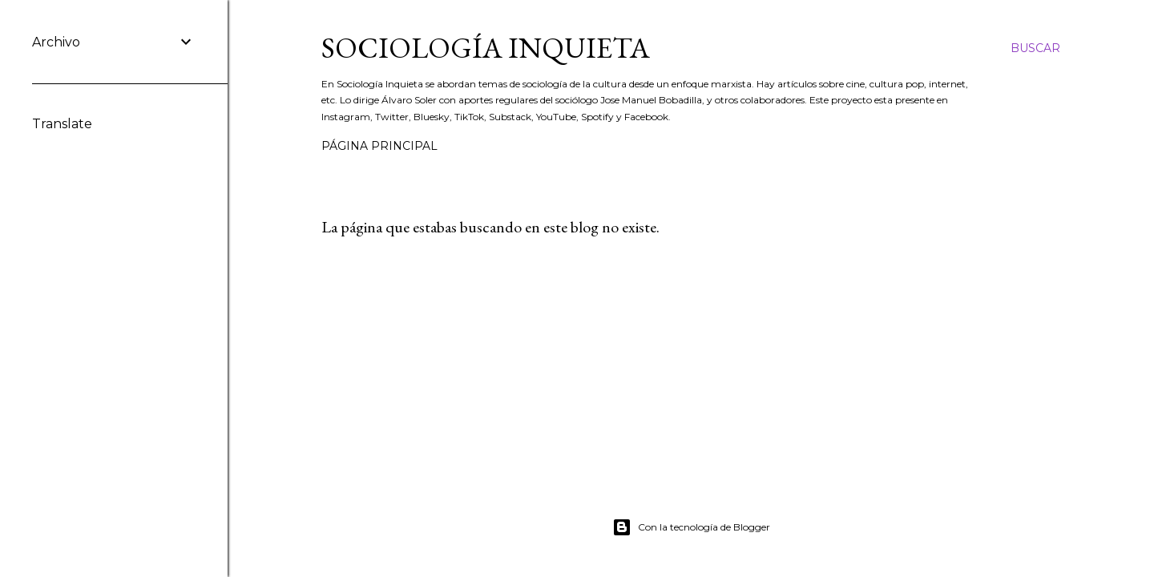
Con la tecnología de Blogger (691, 527)
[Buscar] (1035, 48)
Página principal (379, 146)
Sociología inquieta (485, 48)
